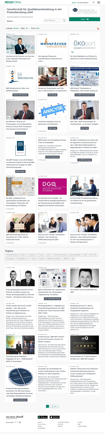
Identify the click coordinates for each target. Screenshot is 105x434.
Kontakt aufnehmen (52, 159)
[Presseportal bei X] (17, 424)
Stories (74, 2)
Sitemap (60, 428)
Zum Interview (20, 135)
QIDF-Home (52, 130)
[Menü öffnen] (98, 2)
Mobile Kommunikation (54, 260)
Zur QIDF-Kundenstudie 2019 (85, 94)
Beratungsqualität (76, 256)
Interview (42, 260)
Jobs (79, 426)
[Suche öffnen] (94, 2)
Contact (80, 424)
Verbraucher (32, 256)
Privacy (40, 428)
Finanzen (41, 256)
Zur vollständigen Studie (52, 300)
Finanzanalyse (10, 260)
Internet (34, 260)
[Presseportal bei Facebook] (15, 424)
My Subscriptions (83, 2)
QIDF (49, 256)
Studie (86, 256)
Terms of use (42, 426)
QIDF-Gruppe (20, 173)
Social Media (41, 430)
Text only (60, 426)
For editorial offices (63, 424)
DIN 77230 (84, 130)
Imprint (40, 424)
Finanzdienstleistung (12, 256)
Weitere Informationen (20, 94)
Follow (84, 19)
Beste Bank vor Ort (23, 260)
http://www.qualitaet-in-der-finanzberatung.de (20, 17)
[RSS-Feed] (98, 28)
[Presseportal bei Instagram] (19, 424)
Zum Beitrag (52, 97)
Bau (73, 260)
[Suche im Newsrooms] (55, 20)
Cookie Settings (82, 428)
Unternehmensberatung (60, 256)
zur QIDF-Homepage (84, 162)
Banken (23, 256)
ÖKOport (66, 260)
